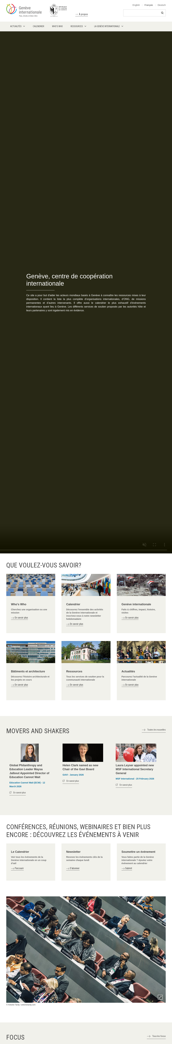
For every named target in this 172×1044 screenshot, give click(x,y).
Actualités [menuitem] (16, 26)
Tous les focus (159, 1036)
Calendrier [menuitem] (38, 26)
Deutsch (162, 5)
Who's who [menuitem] (57, 26)
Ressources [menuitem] (77, 26)
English (136, 5)
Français (148, 5)
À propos (83, 14)
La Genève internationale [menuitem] (107, 26)
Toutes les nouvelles (156, 729)
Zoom (160, 997)
